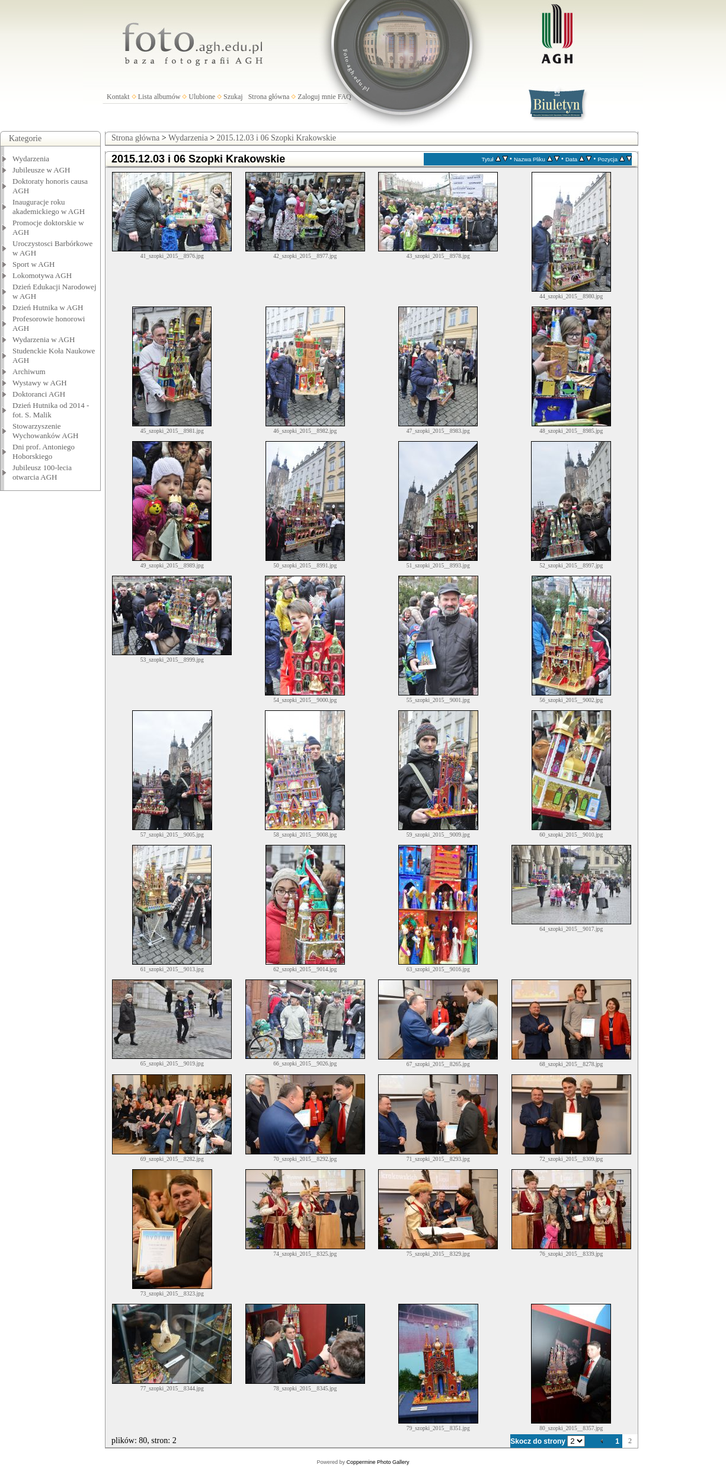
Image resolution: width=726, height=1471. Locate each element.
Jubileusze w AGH (41, 169)
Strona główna (269, 96)
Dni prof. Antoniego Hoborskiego (43, 451)
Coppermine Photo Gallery (377, 1462)
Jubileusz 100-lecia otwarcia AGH (42, 472)
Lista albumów (159, 96)
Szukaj (233, 96)
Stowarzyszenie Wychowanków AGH (45, 431)
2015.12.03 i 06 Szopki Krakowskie (276, 137)
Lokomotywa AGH (42, 275)
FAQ (344, 96)
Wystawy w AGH (39, 382)
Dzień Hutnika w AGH (48, 307)
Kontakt (118, 96)
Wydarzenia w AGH (43, 339)
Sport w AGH (33, 264)
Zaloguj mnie (316, 96)
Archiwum (29, 371)
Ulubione (201, 96)
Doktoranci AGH (38, 394)
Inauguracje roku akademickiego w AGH (48, 206)
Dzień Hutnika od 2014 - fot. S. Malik (50, 410)
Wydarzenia (30, 158)
